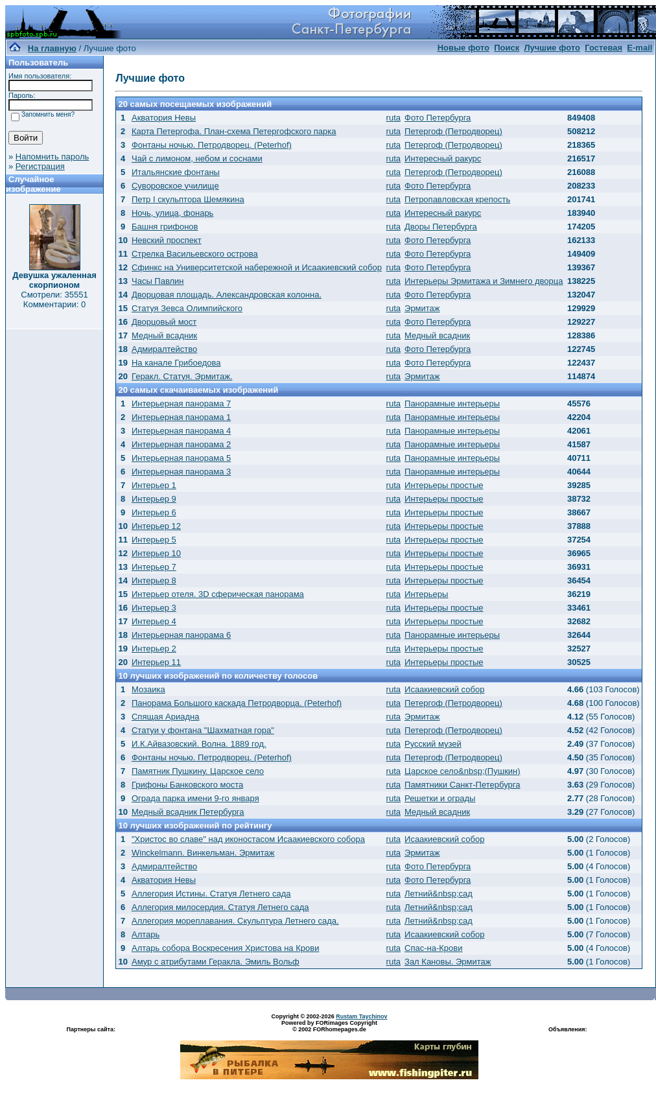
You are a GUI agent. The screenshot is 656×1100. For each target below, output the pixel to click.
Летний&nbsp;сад (438, 893)
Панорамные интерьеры (452, 403)
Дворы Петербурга (440, 226)
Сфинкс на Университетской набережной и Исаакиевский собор (257, 267)
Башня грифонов (165, 226)
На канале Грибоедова (176, 363)
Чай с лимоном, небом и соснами (197, 158)
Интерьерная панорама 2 (181, 444)
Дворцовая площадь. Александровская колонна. (227, 294)
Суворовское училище (175, 186)
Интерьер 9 (154, 499)
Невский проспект (167, 240)
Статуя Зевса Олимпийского (187, 308)
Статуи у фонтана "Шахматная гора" (203, 730)
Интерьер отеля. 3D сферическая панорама (218, 594)
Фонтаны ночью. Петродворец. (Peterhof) (212, 145)
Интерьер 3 (154, 608)
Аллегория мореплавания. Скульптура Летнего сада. (235, 921)
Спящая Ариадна (165, 716)
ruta (393, 118)
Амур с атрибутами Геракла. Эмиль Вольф (215, 961)
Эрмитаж (422, 308)
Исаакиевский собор (444, 689)
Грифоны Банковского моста (187, 785)
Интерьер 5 (154, 539)
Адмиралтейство (164, 349)
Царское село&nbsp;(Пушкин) (462, 771)
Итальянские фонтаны (176, 172)
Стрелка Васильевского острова (195, 254)
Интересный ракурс (442, 158)
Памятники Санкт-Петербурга (462, 785)
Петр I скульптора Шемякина (188, 199)
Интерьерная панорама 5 (181, 458)
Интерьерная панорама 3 (181, 471)
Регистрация (40, 166)
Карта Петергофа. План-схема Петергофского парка (234, 131)
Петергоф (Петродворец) (453, 131)
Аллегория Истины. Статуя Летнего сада (211, 893)
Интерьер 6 (154, 512)
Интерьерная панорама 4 (181, 431)
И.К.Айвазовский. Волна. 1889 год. (199, 744)
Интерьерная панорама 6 (181, 635)
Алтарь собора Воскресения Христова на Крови (225, 948)
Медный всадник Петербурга (188, 812)
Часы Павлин (158, 281)
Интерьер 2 (154, 648)
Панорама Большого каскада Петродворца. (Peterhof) (237, 703)
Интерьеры (426, 594)
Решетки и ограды (439, 798)
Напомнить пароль (52, 156)
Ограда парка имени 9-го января (195, 798)
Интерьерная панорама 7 (181, 403)
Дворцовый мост (164, 322)
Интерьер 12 (156, 526)
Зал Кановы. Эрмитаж (447, 961)
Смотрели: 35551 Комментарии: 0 (54, 299)
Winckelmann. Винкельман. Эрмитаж (203, 853)
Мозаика (148, 689)
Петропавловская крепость (457, 199)
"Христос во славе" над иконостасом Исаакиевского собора (248, 839)
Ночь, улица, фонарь (172, 213)
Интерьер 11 (156, 662)
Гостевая (603, 48)
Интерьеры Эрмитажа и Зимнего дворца (483, 281)
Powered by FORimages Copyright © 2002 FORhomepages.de (329, 1026)
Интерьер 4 (154, 621)
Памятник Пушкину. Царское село (198, 771)
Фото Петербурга (437, 118)
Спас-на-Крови (433, 948)
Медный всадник (164, 335)
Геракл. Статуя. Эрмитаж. (182, 376)
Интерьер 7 (154, 567)
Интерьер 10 (156, 553)
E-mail (639, 48)
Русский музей (433, 744)
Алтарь (145, 934)
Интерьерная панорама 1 (181, 417)
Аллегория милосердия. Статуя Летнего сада (220, 907)
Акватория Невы (164, 118)
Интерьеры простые (444, 485)
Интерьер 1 (154, 485)
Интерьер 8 (154, 580)
